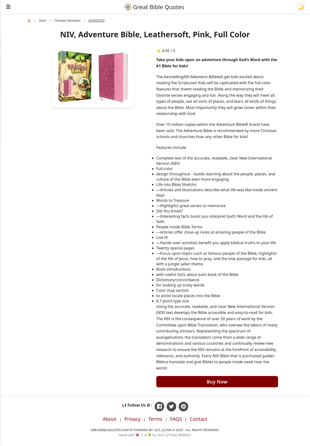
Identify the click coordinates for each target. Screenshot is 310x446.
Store (42, 21)
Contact (198, 419)
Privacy (132, 419)
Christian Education (67, 21)
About (109, 419)
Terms (155, 419)
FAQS (176, 419)
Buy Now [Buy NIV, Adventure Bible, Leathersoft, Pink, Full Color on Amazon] (217, 381)
